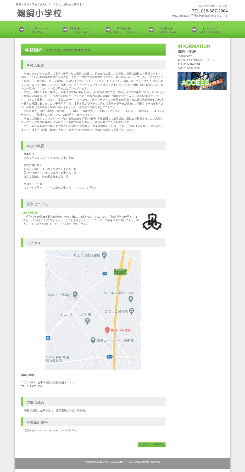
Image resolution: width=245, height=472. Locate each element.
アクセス (202, 81)
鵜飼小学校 (74, 13)
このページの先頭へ (152, 444)
